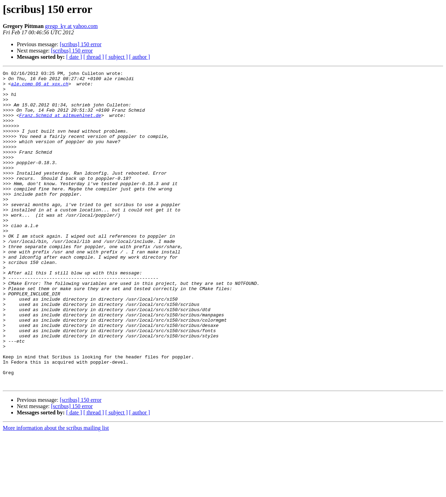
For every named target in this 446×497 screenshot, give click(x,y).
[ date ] (74, 57)
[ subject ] (116, 57)
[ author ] (139, 57)
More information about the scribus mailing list (56, 491)
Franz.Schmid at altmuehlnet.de (60, 124)
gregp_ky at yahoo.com (71, 26)
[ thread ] (93, 57)
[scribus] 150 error (81, 44)
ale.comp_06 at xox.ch (39, 87)
